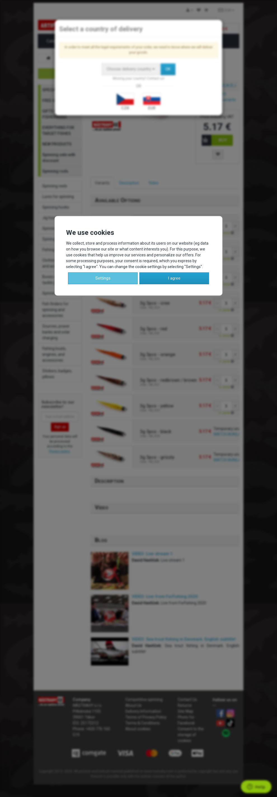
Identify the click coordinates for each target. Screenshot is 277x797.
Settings (103, 277)
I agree (174, 277)
